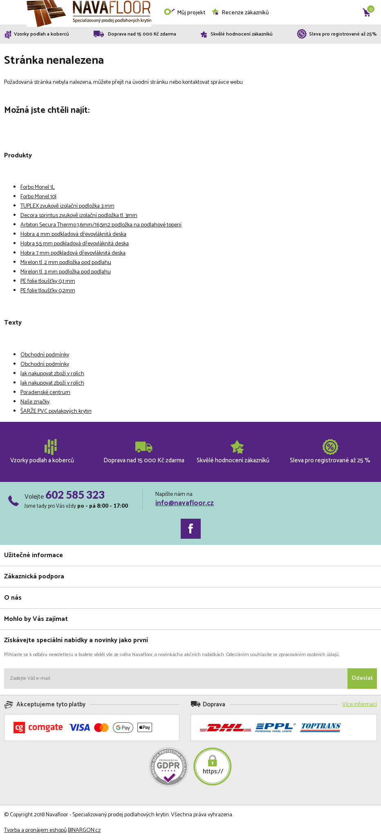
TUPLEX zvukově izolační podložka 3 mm (67, 206)
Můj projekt (184, 13)
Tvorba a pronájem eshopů (35, 830)
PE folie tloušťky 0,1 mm (47, 281)
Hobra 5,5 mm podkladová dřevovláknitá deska (74, 244)
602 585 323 (75, 494)
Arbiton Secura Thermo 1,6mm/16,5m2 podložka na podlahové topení (101, 225)
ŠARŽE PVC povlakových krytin (56, 411)
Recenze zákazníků (240, 13)
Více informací (359, 704)
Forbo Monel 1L (37, 187)
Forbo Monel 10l (38, 197)
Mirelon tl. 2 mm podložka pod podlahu (65, 262)
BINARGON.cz (84, 830)
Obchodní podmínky (44, 355)
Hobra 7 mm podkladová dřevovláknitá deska (73, 253)
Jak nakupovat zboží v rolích (52, 374)
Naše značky (34, 402)
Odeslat (362, 678)
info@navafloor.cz (184, 503)
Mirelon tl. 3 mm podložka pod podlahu (65, 272)
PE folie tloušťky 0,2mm (47, 291)
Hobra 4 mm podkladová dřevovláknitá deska (73, 234)
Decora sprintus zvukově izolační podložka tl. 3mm (78, 215)
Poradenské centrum (45, 392)
